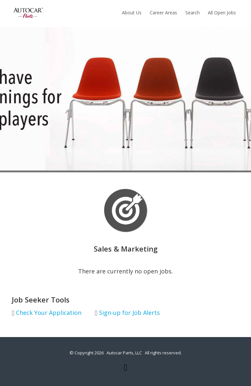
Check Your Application (46, 313)
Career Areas (163, 12)
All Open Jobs (222, 12)
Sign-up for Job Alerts (127, 313)
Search (192, 12)
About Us (132, 12)
